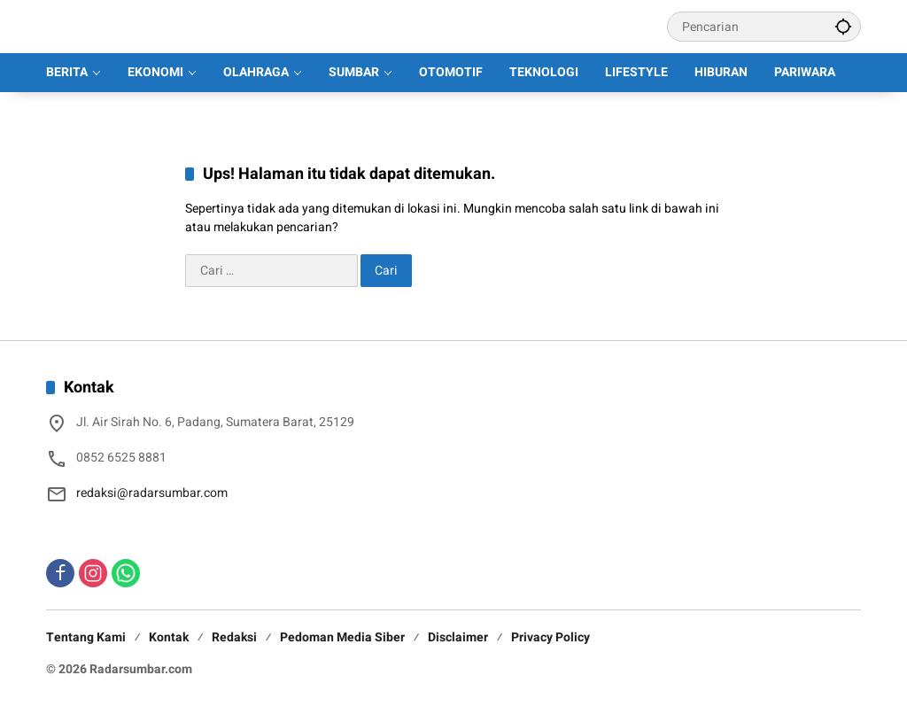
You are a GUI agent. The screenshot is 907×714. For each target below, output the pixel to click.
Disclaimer (458, 637)
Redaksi (234, 637)
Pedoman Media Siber (342, 637)
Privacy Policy (550, 637)
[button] (843, 26)
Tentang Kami (86, 637)
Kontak (169, 637)
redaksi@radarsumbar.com (152, 493)
